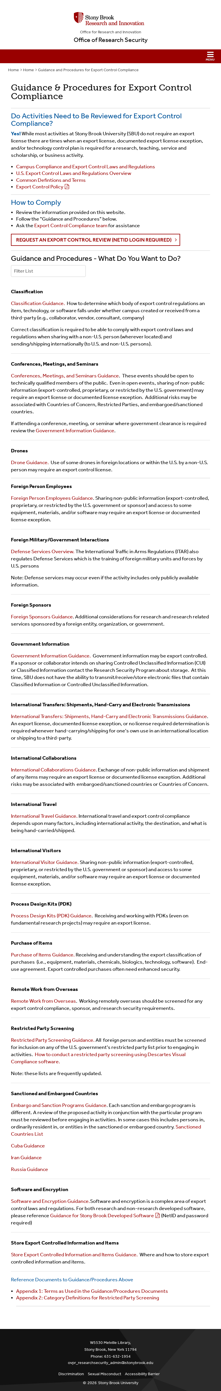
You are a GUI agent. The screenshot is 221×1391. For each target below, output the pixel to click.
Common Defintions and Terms (51, 180)
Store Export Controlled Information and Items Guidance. (75, 1254)
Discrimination (71, 1373)
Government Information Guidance (75, 430)
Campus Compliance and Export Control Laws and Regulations (85, 166)
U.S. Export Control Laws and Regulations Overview (73, 173)
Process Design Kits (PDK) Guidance (51, 915)
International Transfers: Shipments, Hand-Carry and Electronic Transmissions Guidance (109, 716)
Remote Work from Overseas (43, 1001)
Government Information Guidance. (51, 656)
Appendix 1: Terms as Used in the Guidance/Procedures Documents (92, 1291)
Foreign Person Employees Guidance (52, 498)
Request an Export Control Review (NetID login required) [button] (94, 240)
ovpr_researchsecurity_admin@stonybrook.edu (110, 1362)
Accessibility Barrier (142, 1373)
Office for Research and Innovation (110, 32)
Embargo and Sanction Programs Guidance (58, 1105)
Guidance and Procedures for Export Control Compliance (88, 69)
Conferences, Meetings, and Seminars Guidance (65, 376)
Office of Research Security (111, 40)
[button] (110, 56)
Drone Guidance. (30, 462)
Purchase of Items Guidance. (43, 955)
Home (13, 69)
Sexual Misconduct (104, 1373)
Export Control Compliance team (70, 225)
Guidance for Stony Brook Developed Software (102, 1215)
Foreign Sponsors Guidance (42, 616)
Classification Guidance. (38, 303)
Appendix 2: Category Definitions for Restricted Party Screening (87, 1297)
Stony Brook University (118, 1382)
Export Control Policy (39, 187)
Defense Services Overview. (43, 551)
